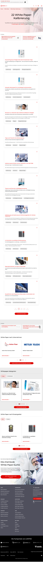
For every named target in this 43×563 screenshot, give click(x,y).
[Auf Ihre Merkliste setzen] (37, 47)
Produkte (17, 524)
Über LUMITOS (13, 552)
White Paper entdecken (19, 501)
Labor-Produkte (4, 502)
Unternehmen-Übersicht (19, 496)
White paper (17, 526)
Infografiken (3, 524)
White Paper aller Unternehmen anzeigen (21, 363)
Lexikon (2, 522)
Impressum (3, 555)
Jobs (16, 527)
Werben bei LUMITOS (5, 552)
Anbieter (22, 24)
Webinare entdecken (4, 512)
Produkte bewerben (4, 506)
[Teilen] (36, 6)
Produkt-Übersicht (4, 508)
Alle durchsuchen (21, 313)
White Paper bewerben (19, 506)
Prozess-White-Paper (19, 504)
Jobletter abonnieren (19, 514)
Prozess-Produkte (4, 504)
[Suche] (33, 6)
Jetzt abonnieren (37, 498)
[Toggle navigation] (41, 6)
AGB (7, 555)
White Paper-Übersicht (19, 508)
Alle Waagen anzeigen (21, 407)
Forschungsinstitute (4, 526)
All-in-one (17, 531)
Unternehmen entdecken (19, 489)
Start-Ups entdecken (19, 491)
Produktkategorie (15, 24)
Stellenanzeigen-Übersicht (20, 517)
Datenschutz (12, 555)
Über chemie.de (20, 552)
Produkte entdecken (4, 501)
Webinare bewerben (4, 514)
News (16, 522)
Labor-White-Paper (18, 502)
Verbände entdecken (19, 493)
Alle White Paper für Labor (21, 448)
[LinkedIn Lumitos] (41, 555)
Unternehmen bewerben (19, 494)
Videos (2, 527)
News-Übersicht (4, 494)
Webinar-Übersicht (4, 516)
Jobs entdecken (18, 512)
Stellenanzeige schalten (19, 516)
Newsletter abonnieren (5, 491)
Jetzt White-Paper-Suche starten (10, 477)
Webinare (17, 529)
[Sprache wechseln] (38, 6)
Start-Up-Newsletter (5, 493)
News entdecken (4, 489)
